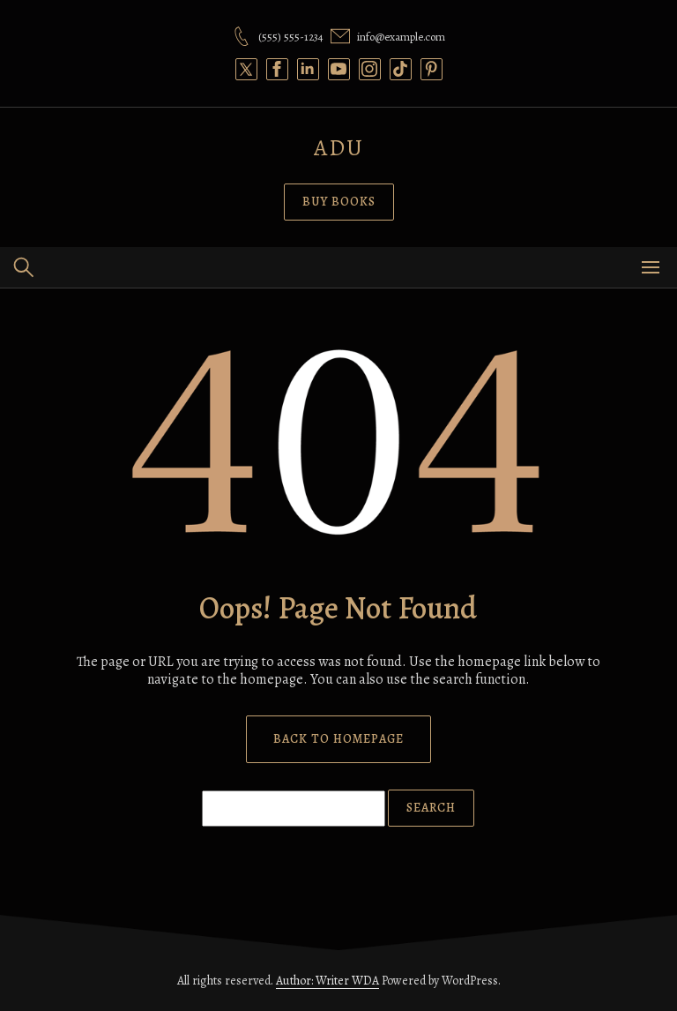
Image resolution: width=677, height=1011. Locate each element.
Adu (339, 147)
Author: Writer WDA (327, 980)
